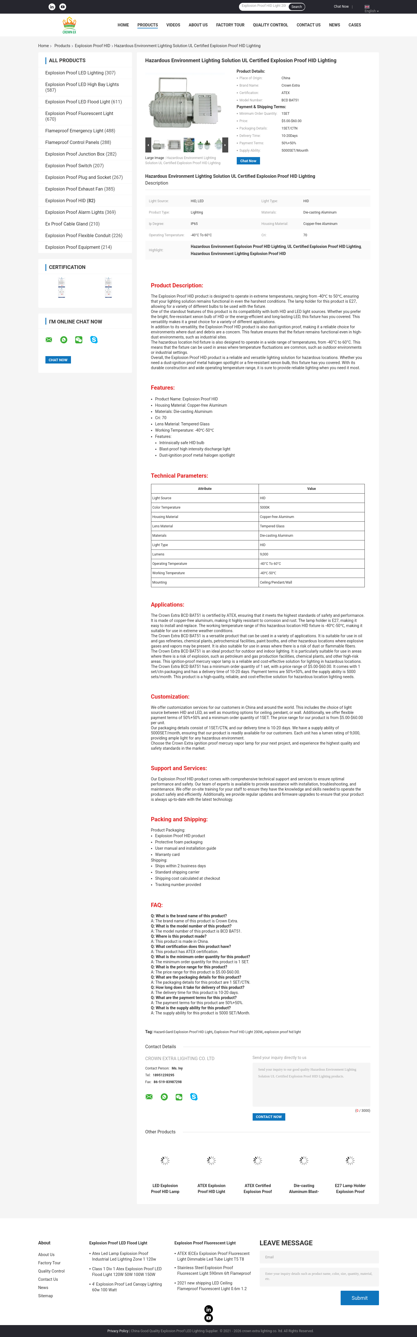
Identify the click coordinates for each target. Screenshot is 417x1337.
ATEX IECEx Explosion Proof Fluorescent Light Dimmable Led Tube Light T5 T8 (213, 1256)
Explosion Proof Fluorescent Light (79, 113)
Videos (173, 25)
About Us (198, 25)
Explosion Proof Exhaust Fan (74, 189)
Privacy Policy (118, 1331)
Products (147, 25)
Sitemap (45, 1296)
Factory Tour (230, 25)
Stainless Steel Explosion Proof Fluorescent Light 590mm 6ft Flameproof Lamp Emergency (214, 1271)
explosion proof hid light (283, 1032)
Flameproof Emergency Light (74, 130)
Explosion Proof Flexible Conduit (78, 235)
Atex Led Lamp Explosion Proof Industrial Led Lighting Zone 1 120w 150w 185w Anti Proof (124, 1257)
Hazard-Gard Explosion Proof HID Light (183, 1032)
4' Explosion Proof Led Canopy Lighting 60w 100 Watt (127, 1287)
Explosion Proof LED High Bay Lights (82, 84)
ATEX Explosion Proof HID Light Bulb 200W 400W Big (211, 1188)
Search (297, 7)
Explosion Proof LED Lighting (74, 73)
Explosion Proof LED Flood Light (77, 102)
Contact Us (308, 25)
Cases (355, 25)
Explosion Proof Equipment (72, 247)
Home (123, 25)
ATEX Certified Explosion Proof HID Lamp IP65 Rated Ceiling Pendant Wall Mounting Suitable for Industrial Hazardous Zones (257, 1188)
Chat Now (341, 7)
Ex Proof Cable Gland (66, 224)
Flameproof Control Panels (72, 142)
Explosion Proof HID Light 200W (238, 1032)
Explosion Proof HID (92, 45)
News (334, 25)
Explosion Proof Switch (68, 165)
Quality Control (270, 25)
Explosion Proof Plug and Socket (78, 177)
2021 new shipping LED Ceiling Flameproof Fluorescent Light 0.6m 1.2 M (212, 1287)
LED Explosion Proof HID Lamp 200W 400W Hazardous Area (165, 1188)
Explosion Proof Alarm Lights (74, 212)
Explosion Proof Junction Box (75, 154)
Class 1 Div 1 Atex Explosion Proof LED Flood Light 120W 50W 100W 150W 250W (127, 1272)
